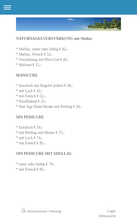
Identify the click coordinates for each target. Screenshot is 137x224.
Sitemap (55, 211)
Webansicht (107, 216)
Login (111, 211)
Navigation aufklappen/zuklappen (68, 7)
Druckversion (35, 211)
